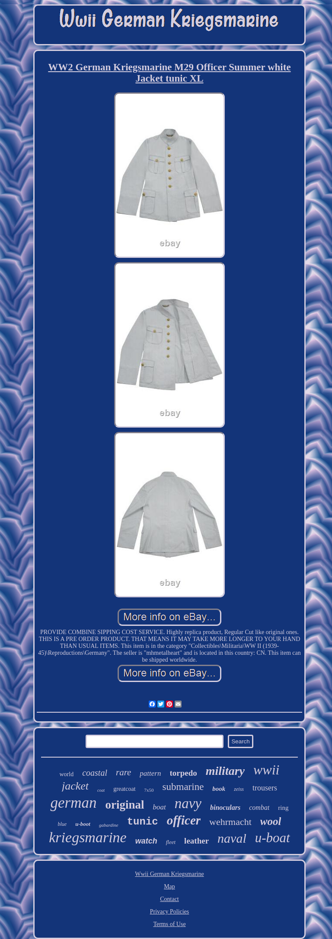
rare (123, 772)
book (218, 788)
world (67, 774)
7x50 (149, 790)
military (225, 770)
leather (196, 840)
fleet (171, 842)
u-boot (82, 824)
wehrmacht (230, 821)
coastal (94, 772)
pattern (150, 773)
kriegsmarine (87, 837)
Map (169, 886)
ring (283, 807)
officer (184, 820)
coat (101, 790)
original (124, 804)
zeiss (239, 789)
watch (146, 841)
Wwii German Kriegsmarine (169, 874)
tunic (142, 822)
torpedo (183, 772)
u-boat (272, 837)
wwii (266, 769)
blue (62, 824)
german (73, 802)
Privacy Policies (169, 911)
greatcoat (124, 789)
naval (231, 838)
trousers (264, 788)
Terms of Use (169, 924)
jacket (75, 786)
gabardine (108, 825)
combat (259, 807)
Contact (169, 899)
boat (159, 807)
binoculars (225, 807)
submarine (183, 786)
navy (188, 803)
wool (270, 821)
